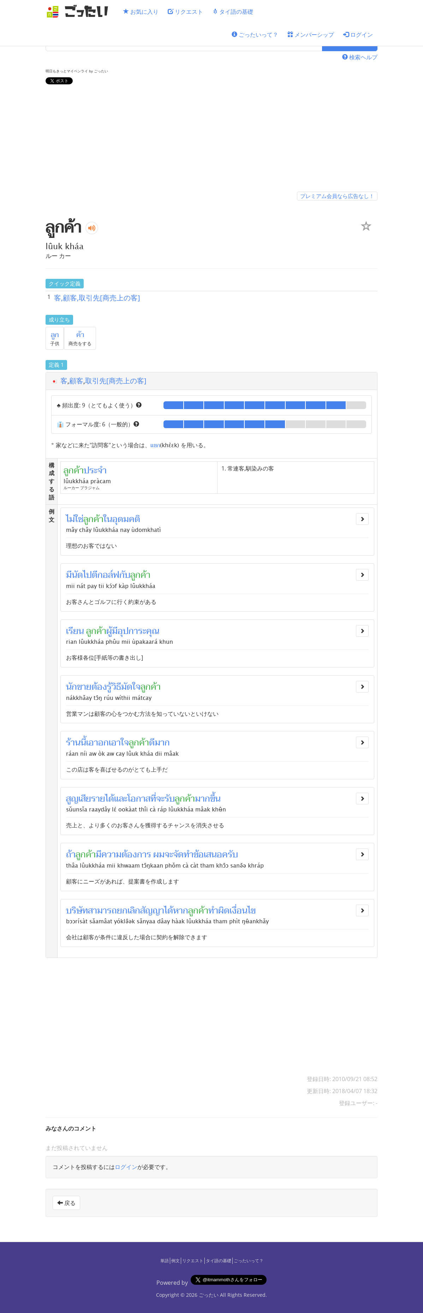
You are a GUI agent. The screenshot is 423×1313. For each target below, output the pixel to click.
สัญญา (152, 910)
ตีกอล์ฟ (105, 575)
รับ (170, 798)
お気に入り (141, 12)
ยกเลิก (128, 910)
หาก (180, 910)
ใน (107, 519)
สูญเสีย (78, 798)
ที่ (153, 798)
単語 (164, 1261)
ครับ (230, 854)
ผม (159, 854)
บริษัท (77, 910)
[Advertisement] (211, 139)
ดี (152, 742)
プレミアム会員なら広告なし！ (337, 195)
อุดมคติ (126, 519)
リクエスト (185, 12)
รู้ (109, 686)
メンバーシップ (310, 34)
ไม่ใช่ (74, 519)
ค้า (80, 335)
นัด (77, 575)
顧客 (76, 380)
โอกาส (138, 798)
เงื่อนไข (243, 910)
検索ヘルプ (359, 57)
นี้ (83, 742)
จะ (160, 798)
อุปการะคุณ (138, 631)
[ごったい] (79, 11)
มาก (162, 742)
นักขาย (78, 686)
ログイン (358, 34)
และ (120, 798)
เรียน (75, 631)
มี (69, 575)
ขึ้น (215, 798)
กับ (124, 575)
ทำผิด (219, 910)
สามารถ (102, 910)
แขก (155, 444)
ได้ (168, 910)
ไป (87, 575)
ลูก (55, 335)
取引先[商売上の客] (116, 380)
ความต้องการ (126, 854)
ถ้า (71, 854)
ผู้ (109, 631)
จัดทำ (183, 854)
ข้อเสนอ (207, 854)
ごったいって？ (255, 34)
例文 (175, 1261)
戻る (66, 1203)
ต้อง (99, 686)
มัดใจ (131, 686)
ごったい (209, 1294)
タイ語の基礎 (232, 12)
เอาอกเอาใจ (107, 742)
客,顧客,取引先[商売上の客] (97, 297)
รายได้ (102, 798)
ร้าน (73, 742)
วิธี (116, 686)
